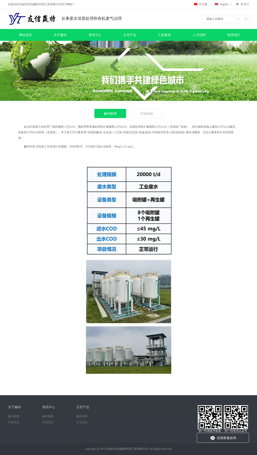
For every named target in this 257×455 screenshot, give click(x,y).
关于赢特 (60, 35)
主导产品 (129, 35)
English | (223, 4)
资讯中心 (95, 35)
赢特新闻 (110, 113)
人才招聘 (199, 35)
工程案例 (164, 35)
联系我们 (233, 35)
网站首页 (25, 35)
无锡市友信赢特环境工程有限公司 (127, 448)
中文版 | (202, 4)
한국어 (242, 4)
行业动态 (146, 113)
